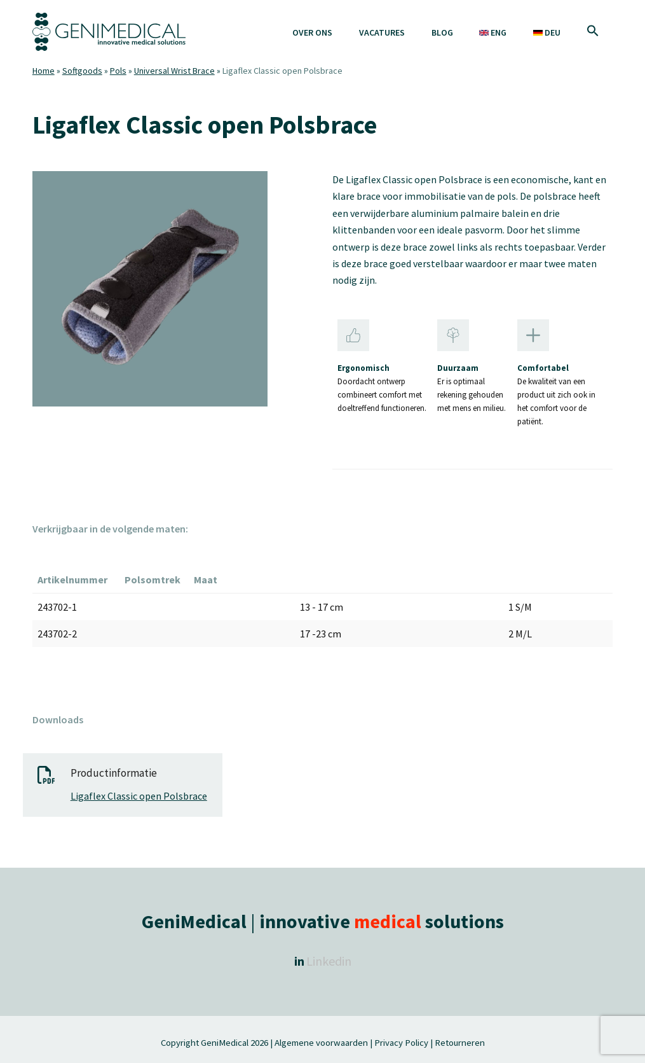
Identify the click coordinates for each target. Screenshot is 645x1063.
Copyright (181, 1042)
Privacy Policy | (403, 1042)
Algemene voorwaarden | (323, 1042)
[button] (593, 32)
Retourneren (460, 1042)
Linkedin (328, 961)
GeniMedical (224, 1042)
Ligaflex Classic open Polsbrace (139, 795)
